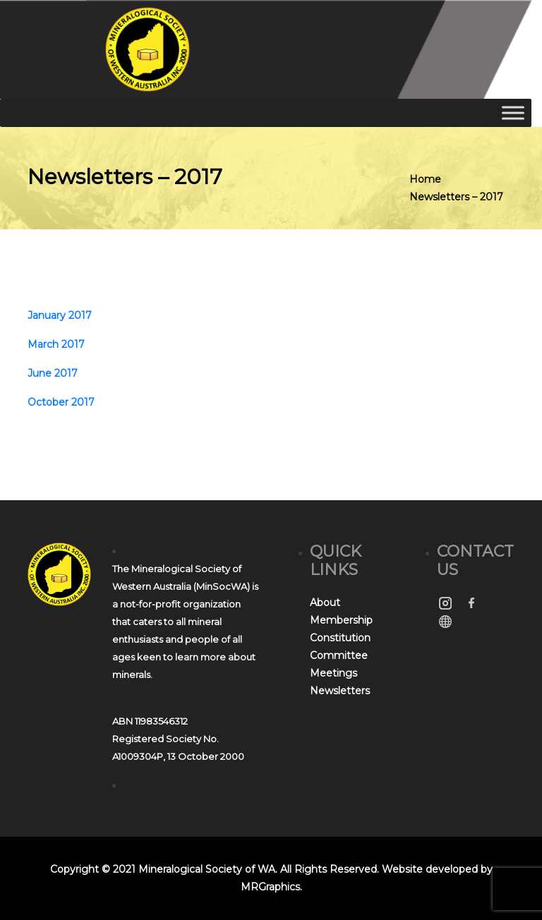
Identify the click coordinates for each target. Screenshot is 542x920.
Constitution (340, 637)
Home (425, 179)
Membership (341, 620)
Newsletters (340, 690)
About (325, 602)
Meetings (333, 673)
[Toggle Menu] (513, 112)
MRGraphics (270, 886)
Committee (339, 655)
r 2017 (80, 402)
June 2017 (53, 373)
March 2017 (56, 344)
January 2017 (60, 315)
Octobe (46, 402)
